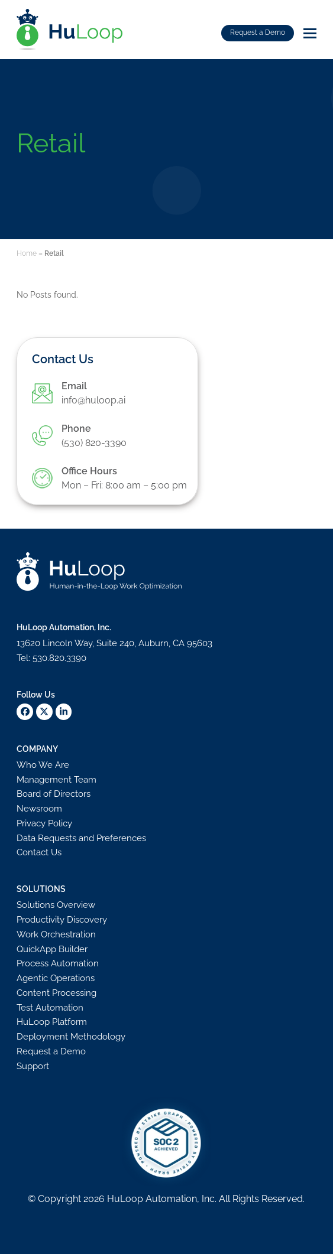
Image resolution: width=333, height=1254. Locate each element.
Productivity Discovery (62, 919)
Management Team (56, 779)
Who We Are (43, 765)
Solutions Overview (56, 905)
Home (27, 253)
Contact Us (39, 852)
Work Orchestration (56, 934)
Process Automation (58, 963)
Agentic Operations (56, 978)
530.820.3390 (59, 658)
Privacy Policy (44, 823)
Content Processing (56, 993)
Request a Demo (257, 32)
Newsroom (39, 808)
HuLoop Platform (52, 1022)
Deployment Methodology (71, 1036)
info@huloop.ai (93, 400)
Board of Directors (53, 794)
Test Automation (50, 1007)
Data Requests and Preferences (81, 838)
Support (33, 1066)
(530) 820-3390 (94, 442)
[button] (309, 33)
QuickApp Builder (52, 949)
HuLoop (125, 1198)
